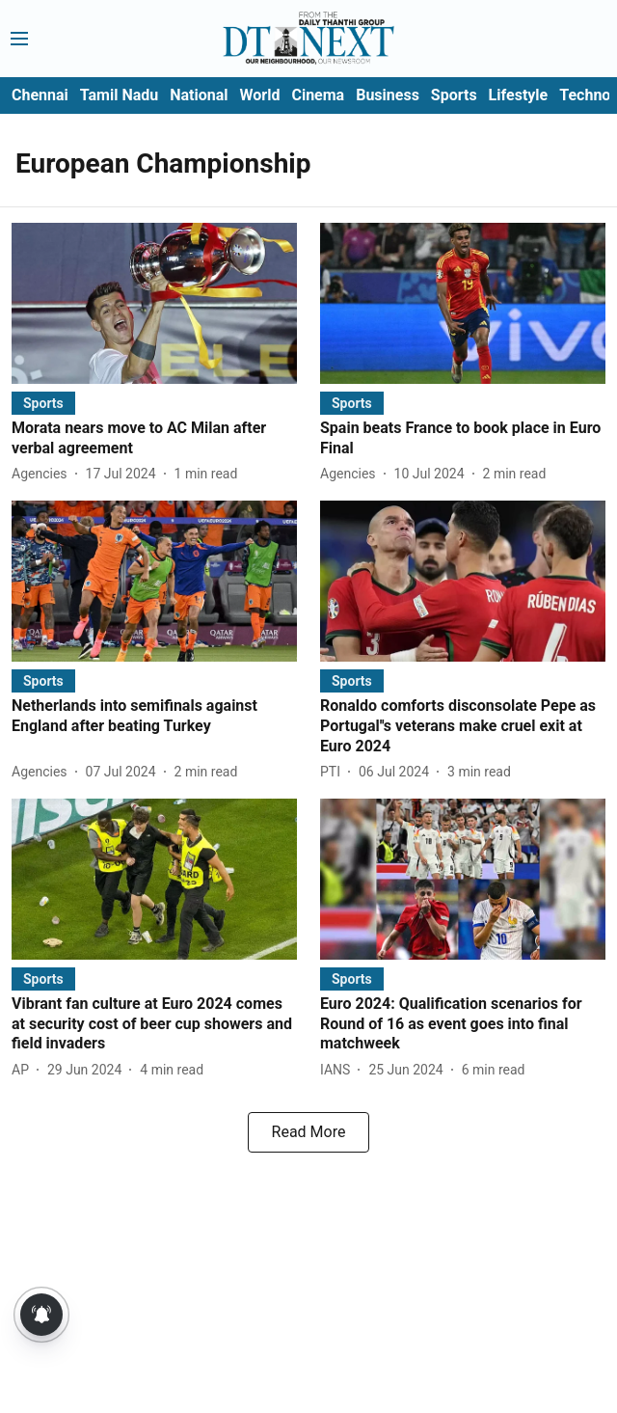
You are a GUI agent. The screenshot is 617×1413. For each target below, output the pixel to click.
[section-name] (43, 403)
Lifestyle (519, 95)
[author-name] (43, 474)
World (260, 95)
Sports (454, 95)
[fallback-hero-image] (154, 303)
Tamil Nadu (119, 95)
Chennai (40, 95)
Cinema (317, 95)
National (199, 95)
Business (387, 95)
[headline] (154, 439)
